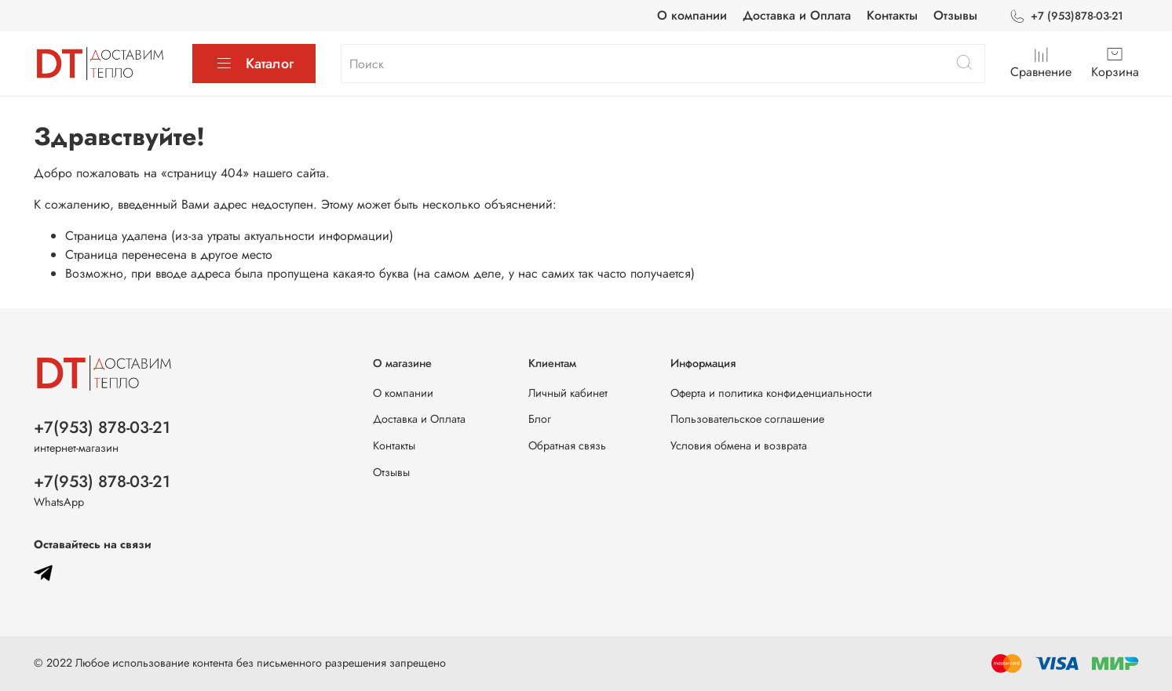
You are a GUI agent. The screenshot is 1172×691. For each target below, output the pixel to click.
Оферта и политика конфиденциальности (771, 393)
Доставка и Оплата (797, 15)
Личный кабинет (568, 393)
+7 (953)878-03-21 (1066, 16)
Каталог (254, 63)
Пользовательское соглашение (747, 419)
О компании (692, 15)
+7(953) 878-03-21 (102, 427)
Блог (539, 419)
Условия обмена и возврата (738, 445)
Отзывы (955, 15)
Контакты (892, 15)
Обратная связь (567, 445)
